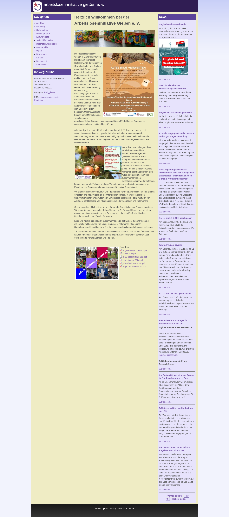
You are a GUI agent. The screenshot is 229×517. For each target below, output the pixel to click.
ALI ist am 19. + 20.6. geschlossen (175, 218)
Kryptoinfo (38, 100)
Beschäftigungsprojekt (46, 44)
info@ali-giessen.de (50, 97)
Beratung (40, 26)
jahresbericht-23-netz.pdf (134, 263)
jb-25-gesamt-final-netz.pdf (135, 257)
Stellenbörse (42, 30)
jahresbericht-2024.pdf (133, 260)
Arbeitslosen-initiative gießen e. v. (74, 4)
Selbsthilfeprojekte (44, 40)
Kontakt (39, 58)
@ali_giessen (50, 92)
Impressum (41, 65)
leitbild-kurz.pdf (129, 254)
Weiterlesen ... (165, 79)
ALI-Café (40, 23)
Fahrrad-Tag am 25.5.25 (170, 245)
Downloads (41, 54)
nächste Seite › (179, 499)
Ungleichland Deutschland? (172, 24)
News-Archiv (42, 47)
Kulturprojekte (42, 37)
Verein (39, 51)
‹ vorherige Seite (174, 496)
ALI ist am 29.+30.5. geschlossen (175, 293)
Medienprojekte (43, 33)
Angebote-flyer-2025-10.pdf (134, 250)
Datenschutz (42, 61)
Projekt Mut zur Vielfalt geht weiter (175, 112)
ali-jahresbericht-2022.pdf (134, 266)
